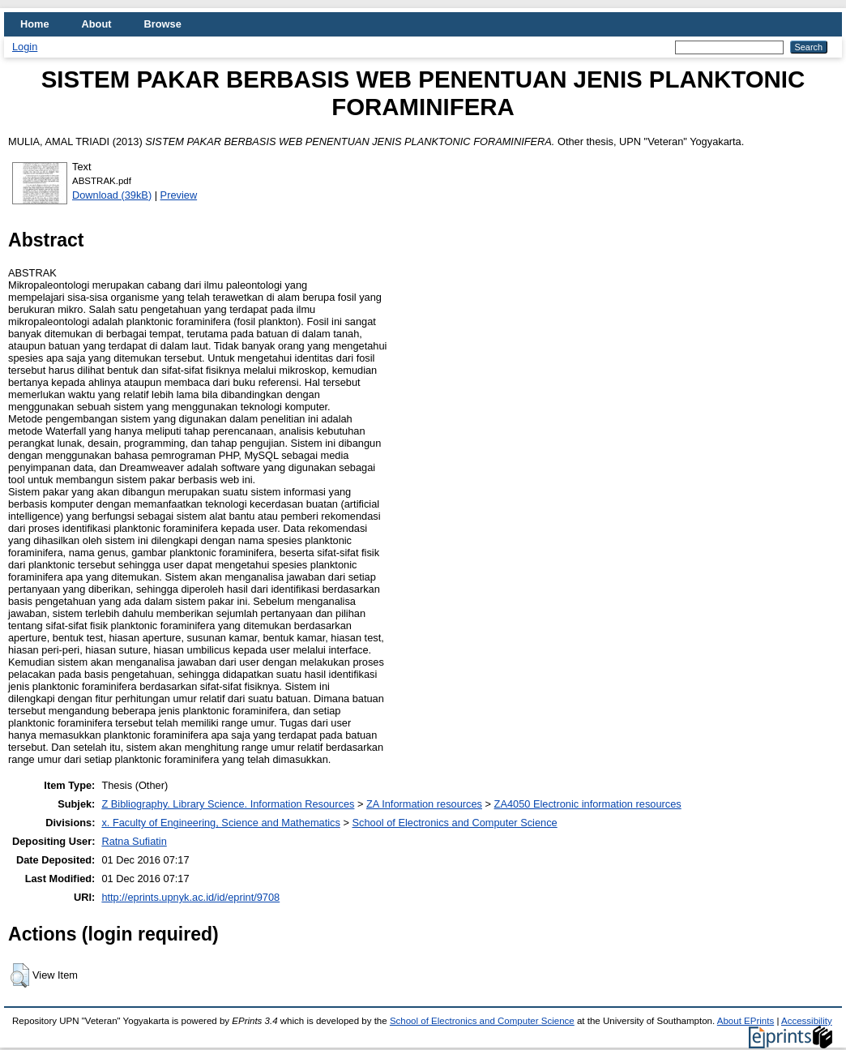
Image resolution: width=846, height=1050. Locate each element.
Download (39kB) (112, 195)
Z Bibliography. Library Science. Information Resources (227, 804)
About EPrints (745, 1021)
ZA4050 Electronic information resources (588, 804)
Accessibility (806, 1021)
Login (24, 47)
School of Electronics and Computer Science (454, 822)
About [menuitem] (97, 24)
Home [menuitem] (34, 24)
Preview (179, 195)
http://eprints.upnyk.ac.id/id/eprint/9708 (190, 897)
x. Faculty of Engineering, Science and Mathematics (220, 822)
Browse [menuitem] (163, 24)
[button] (20, 975)
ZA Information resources (424, 804)
